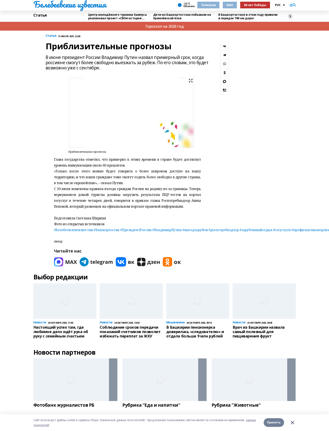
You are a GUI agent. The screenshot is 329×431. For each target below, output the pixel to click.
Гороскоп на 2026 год (164, 26)
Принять (274, 422)
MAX (230, 5)
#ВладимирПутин (167, 230)
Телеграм (208, 5)
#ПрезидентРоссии (135, 230)
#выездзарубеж (195, 230)
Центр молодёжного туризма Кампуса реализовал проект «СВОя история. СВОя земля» (117, 16)
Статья (40, 15)
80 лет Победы (255, 5)
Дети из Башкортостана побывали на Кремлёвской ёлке (182, 16)
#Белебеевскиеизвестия (73, 230)
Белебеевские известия (69, 4)
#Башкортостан (106, 230)
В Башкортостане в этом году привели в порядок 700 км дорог (248, 16)
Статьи (51, 36)
